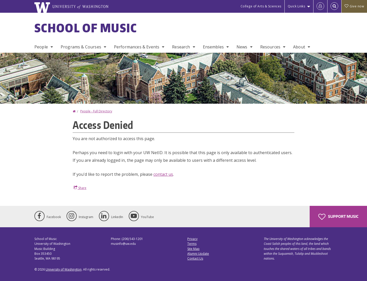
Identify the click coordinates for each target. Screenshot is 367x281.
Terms (191, 244)
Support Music (338, 216)
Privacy (192, 239)
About (299, 47)
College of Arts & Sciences (261, 6)
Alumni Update (198, 253)
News (242, 47)
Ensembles (213, 47)
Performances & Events (136, 47)
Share (80, 187)
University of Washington (64, 269)
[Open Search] (334, 6)
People (41, 47)
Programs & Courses (81, 47)
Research (181, 47)
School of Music (85, 28)
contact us (163, 174)
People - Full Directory (96, 111)
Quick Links (296, 6)
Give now (354, 6)
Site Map (193, 249)
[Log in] (320, 6)
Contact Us (195, 258)
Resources (270, 47)
